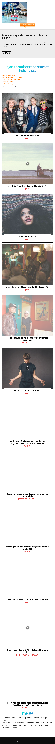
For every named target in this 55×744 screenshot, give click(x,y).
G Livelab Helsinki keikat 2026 (27, 237)
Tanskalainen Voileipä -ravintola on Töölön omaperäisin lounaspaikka (27, 339)
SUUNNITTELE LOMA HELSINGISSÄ (28, 739)
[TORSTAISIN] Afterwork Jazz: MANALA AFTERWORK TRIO (27, 599)
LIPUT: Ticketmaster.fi (23, 655)
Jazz (27, 138)
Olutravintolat (27, 342)
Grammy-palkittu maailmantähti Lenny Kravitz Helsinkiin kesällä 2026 (27, 548)
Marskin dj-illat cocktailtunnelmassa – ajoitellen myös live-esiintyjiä (27, 495)
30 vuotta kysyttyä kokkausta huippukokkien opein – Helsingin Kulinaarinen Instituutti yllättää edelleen (27, 442)
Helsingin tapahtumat (9, 75)
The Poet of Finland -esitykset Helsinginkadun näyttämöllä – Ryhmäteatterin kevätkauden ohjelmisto (27, 704)
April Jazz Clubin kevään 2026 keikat (27, 390)
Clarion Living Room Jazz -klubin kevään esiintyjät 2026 (27, 186)
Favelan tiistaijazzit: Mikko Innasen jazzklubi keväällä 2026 (27, 287)
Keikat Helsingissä (7, 82)
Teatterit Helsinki (27, 707)
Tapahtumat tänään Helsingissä (12, 77)
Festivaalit (27, 551)
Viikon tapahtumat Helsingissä (11, 79)
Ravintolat (27, 446)
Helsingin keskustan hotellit (27, 499)
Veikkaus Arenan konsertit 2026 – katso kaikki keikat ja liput (27, 651)
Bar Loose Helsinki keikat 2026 (27, 135)
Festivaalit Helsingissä (8, 84)
